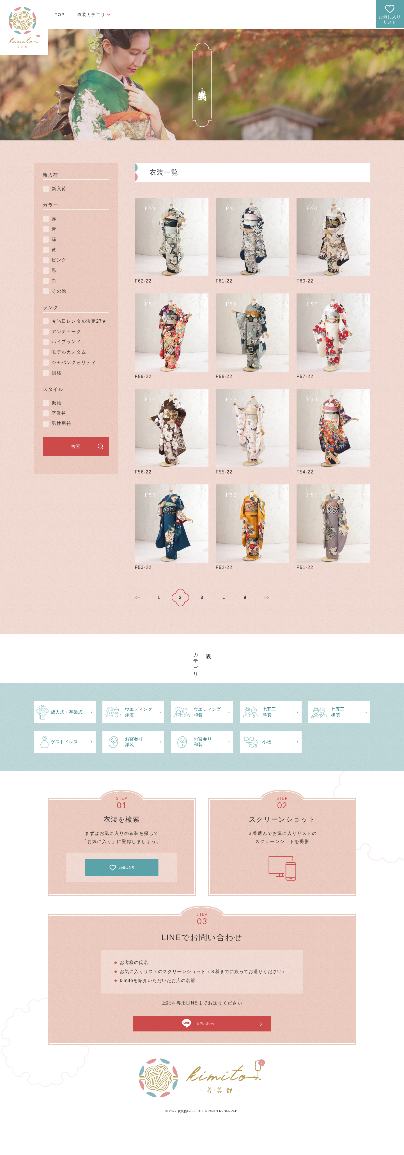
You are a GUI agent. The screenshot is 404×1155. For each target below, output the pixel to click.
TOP (60, 14)
